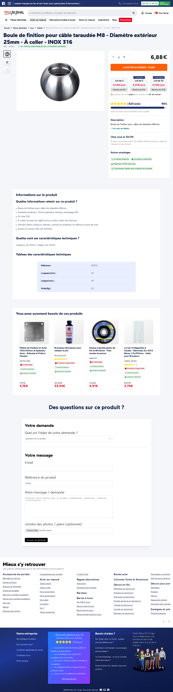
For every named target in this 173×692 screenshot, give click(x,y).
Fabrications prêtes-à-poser (62, 20)
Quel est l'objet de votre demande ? (51, 435)
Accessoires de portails (16, 574)
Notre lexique (22, 661)
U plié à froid (82, 574)
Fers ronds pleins (47, 591)
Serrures (6, 603)
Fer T (42, 608)
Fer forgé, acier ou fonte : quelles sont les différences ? (109, 640)
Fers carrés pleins (47, 596)
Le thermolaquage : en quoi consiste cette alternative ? (111, 658)
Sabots (6, 607)
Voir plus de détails (120, 128)
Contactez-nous (23, 655)
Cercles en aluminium (123, 609)
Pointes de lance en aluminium (127, 601)
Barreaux (82, 592)
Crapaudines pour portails (51, 574)
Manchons (81, 583)
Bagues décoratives (88, 579)
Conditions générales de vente (29, 650)
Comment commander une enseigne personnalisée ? (111, 649)
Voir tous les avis (69, 679)
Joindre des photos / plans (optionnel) (53, 527)
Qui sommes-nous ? (24, 644)
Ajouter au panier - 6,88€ (139, 67)
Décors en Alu (122, 584)
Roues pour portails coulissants (16, 599)
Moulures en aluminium (124, 597)
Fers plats (44, 600)
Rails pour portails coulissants (15, 594)
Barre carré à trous (85, 610)
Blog (114, 20)
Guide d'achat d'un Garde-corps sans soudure (110, 667)
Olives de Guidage (11, 590)
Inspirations (103, 20)
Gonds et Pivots (10, 582)
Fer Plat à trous (83, 602)
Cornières (44, 604)
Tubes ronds (45, 587)
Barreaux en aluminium (124, 613)
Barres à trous (85, 597)
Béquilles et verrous (11, 578)
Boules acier (121, 574)
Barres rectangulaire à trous (89, 614)
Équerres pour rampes (86, 587)
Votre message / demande (44, 495)
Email (29, 465)
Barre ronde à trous (85, 606)
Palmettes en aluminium (124, 588)
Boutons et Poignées (12, 586)
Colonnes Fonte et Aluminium (131, 579)
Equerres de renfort (11, 611)
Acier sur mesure (38, 20)
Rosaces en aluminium (123, 593)
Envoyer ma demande (36, 542)
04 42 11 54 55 (150, 3)
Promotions (125, 20)
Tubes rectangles (47, 612)
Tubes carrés (45, 583)
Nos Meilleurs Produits (26, 639)
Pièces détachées (18, 20)
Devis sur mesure (87, 20)
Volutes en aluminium (123, 605)
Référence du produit (40, 480)
